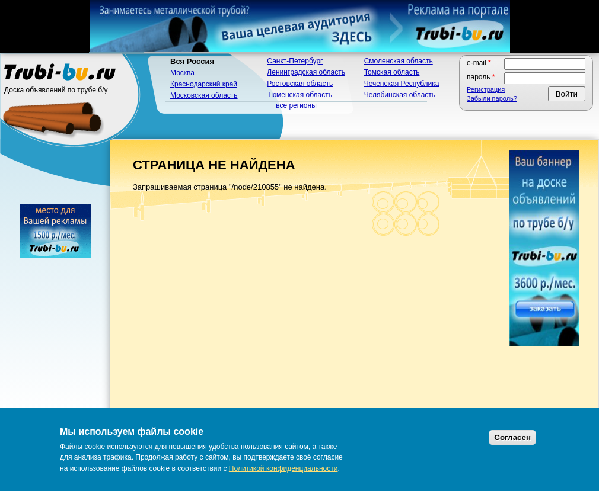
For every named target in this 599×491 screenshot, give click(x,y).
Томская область (392, 72)
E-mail (479, 63)
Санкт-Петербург (295, 61)
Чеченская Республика (401, 83)
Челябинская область (399, 95)
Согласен (512, 437)
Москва (182, 73)
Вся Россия (192, 61)
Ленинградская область (306, 72)
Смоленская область (398, 61)
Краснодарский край (203, 84)
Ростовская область (300, 83)
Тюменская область (299, 95)
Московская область (204, 95)
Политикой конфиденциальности (283, 468)
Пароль (481, 77)
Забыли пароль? (492, 98)
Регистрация (486, 89)
